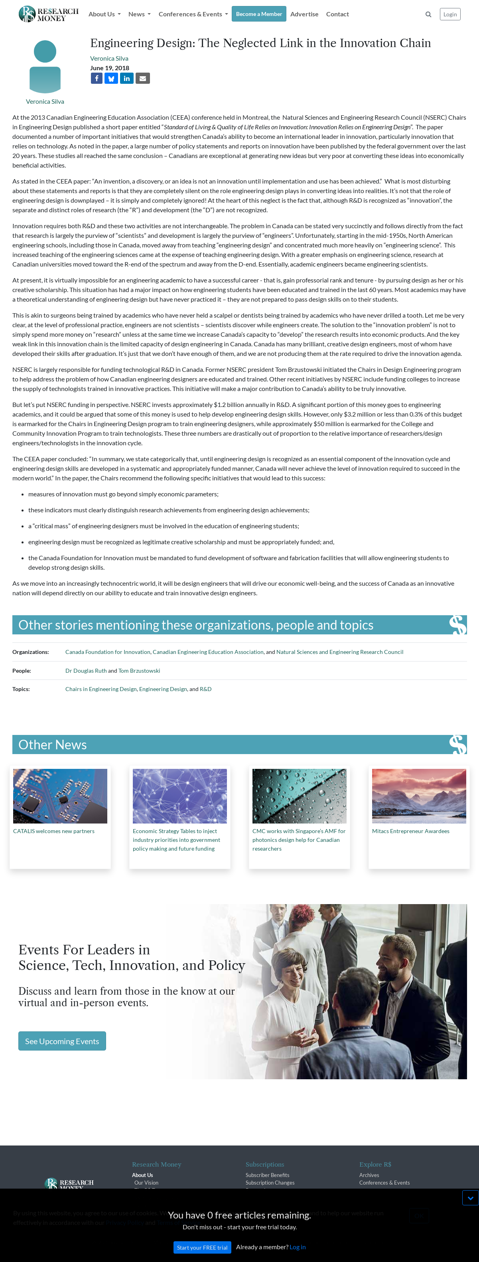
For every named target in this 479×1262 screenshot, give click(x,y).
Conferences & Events (384, 1182)
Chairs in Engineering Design (101, 688)
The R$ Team (149, 1190)
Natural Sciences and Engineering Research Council (340, 651)
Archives (369, 1175)
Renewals (257, 1190)
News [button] (137, 14)
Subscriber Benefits (268, 1175)
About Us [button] (102, 14)
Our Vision (146, 1182)
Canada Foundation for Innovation (107, 651)
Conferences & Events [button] (191, 14)
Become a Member (259, 13)
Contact (337, 14)
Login (450, 14)
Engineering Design (163, 688)
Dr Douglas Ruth (86, 670)
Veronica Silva (45, 101)
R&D (206, 688)
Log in (298, 1257)
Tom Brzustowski (139, 670)
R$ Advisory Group (156, 1198)
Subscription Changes (270, 1182)
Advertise (304, 14)
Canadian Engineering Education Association (208, 651)
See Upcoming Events (62, 1041)
